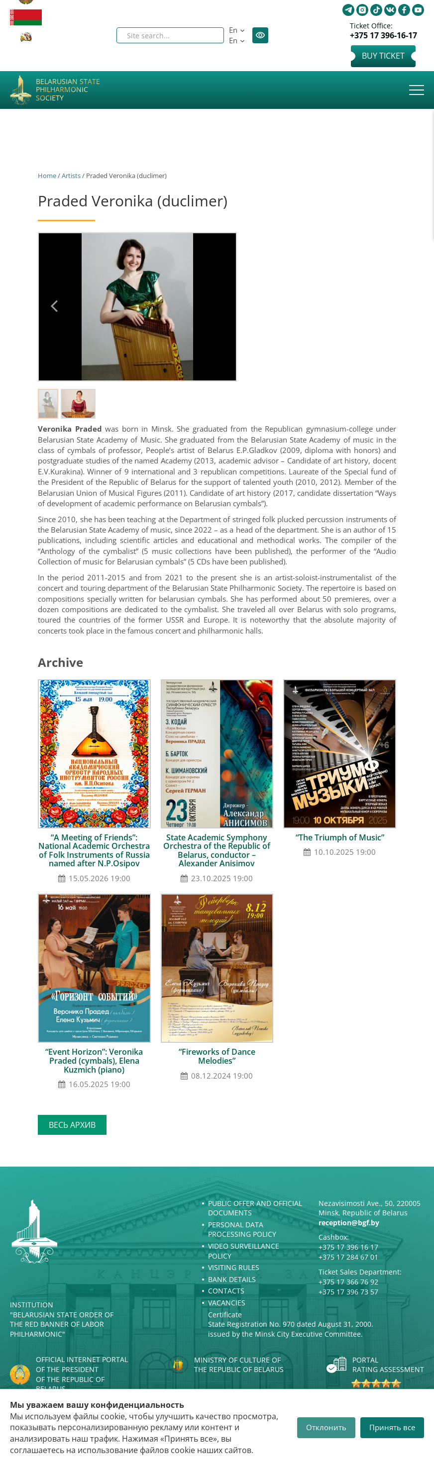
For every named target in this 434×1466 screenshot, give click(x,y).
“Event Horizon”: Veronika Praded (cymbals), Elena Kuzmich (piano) (94, 1060)
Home (47, 175)
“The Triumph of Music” (340, 837)
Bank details (232, 1279)
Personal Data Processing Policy (242, 1229)
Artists (71, 175)
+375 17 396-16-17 (383, 35)
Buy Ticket (383, 55)
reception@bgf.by (349, 1222)
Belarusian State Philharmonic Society (68, 90)
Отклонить (326, 1427)
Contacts (226, 1290)
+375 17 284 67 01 (348, 1257)
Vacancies (226, 1302)
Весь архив (72, 1124)
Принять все (392, 1427)
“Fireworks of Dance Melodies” (217, 1056)
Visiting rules (233, 1267)
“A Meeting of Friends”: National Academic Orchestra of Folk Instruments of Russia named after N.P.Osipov (94, 850)
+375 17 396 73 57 (348, 1291)
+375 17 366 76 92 (348, 1281)
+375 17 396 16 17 (348, 1247)
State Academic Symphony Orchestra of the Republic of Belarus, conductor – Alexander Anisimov (216, 850)
